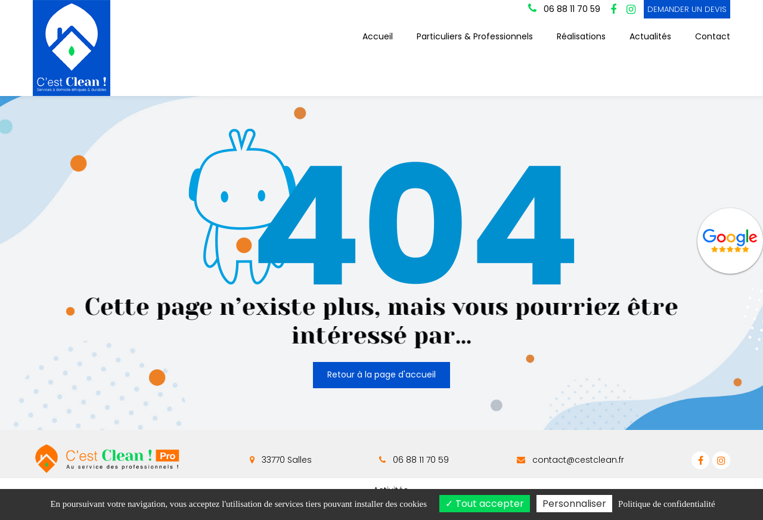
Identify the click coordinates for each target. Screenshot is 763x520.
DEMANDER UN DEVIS (687, 9)
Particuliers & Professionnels (475, 36)
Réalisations (581, 36)
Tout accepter (484, 503)
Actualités (650, 36)
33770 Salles (281, 460)
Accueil (377, 36)
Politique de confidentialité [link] (666, 504)
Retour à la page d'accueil (381, 374)
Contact (712, 36)
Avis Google (730, 240)
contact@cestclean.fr (570, 460)
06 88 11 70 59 (414, 460)
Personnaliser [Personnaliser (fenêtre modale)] (574, 503)
